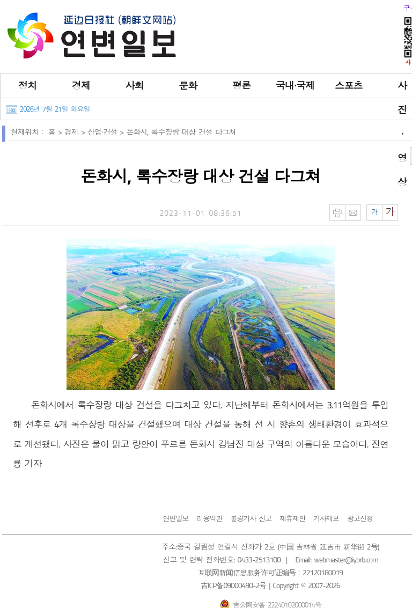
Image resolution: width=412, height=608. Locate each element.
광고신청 (360, 518)
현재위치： (28, 131)
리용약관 (209, 518)
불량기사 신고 (250, 518)
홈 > (56, 131)
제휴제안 (292, 518)
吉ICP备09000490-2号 (233, 585)
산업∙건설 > (106, 131)
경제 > (75, 131)
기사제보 (326, 518)
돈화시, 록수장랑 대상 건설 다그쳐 (181, 131)
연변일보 (175, 518)
